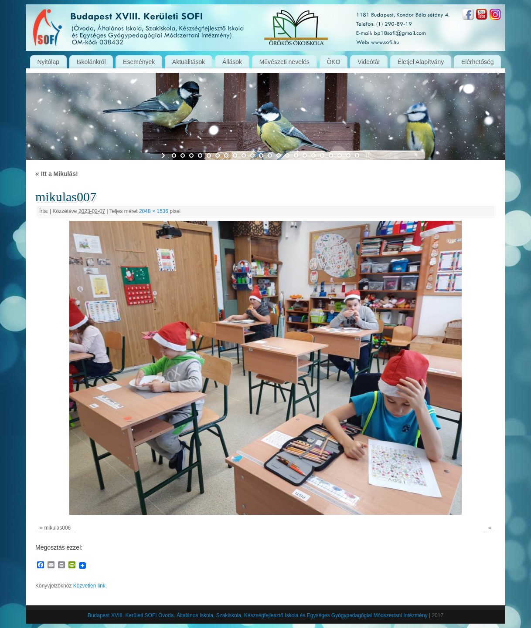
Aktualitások (188, 61)
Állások (232, 61)
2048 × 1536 (153, 211)
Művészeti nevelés (284, 61)
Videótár (368, 61)
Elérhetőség (477, 61)
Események (139, 61)
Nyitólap (48, 61)
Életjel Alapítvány (421, 61)
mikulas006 (57, 528)
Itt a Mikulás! (56, 173)
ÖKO (333, 61)
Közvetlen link (89, 586)
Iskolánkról (91, 61)
